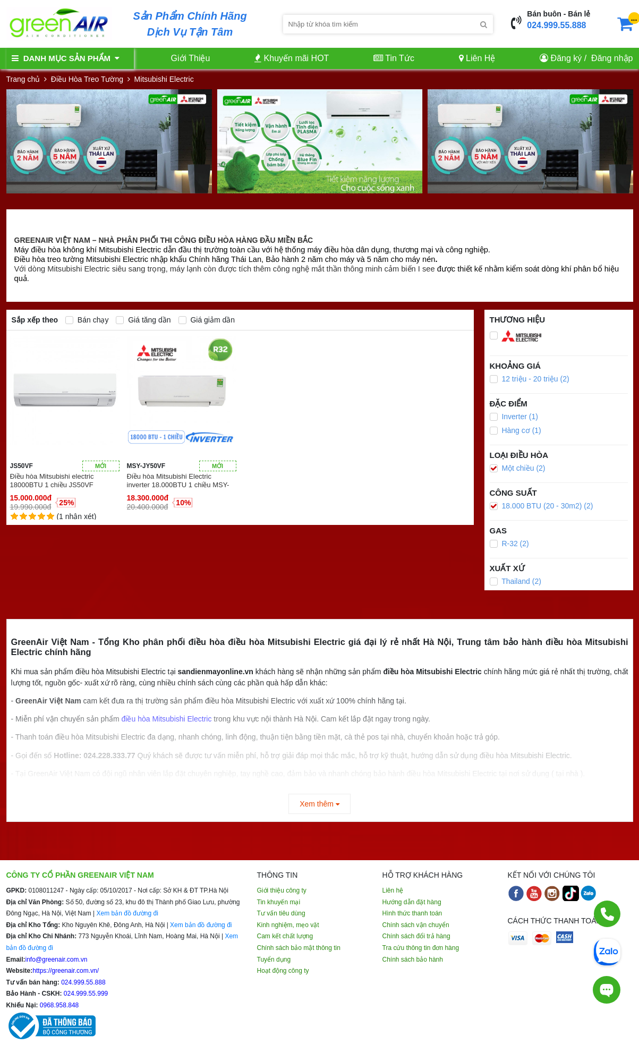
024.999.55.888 (556, 25)
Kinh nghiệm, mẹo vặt (288, 925)
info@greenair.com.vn (56, 959)
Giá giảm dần (206, 320)
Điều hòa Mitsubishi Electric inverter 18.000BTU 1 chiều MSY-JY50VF (178, 480)
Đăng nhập (612, 58)
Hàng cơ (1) (515, 430)
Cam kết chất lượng (285, 936)
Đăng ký (566, 58)
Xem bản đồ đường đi (127, 913)
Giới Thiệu (190, 58)
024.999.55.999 (85, 993)
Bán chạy (86, 320)
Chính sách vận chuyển (415, 925)
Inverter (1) (514, 416)
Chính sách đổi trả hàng (416, 936)
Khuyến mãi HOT (291, 58)
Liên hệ (393, 890)
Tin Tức (393, 58)
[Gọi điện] (607, 914)
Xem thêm (319, 804)
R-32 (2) (509, 543)
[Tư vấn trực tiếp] (606, 984)
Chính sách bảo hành (412, 959)
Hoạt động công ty (283, 970)
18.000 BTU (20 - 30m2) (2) (541, 506)
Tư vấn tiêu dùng (281, 913)
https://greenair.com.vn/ (65, 970)
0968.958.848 (58, 1005)
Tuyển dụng (274, 959)
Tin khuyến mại (279, 902)
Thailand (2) (515, 581)
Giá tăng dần (143, 320)
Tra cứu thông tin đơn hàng (420, 948)
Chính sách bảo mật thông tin (298, 948)
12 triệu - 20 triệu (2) (529, 379)
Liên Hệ (477, 58)
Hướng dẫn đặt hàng (411, 902)
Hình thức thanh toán (412, 913)
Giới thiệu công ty (281, 890)
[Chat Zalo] (607, 951)
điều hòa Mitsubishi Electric (167, 719)
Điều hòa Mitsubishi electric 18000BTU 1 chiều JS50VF (52, 480)
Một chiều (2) (518, 468)
